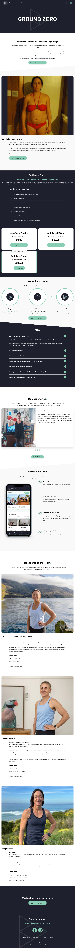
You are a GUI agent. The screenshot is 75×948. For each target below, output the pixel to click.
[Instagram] (40, 930)
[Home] (14, 3)
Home (2, 36)
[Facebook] (34, 930)
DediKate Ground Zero (17, 36)
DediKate (8, 36)
